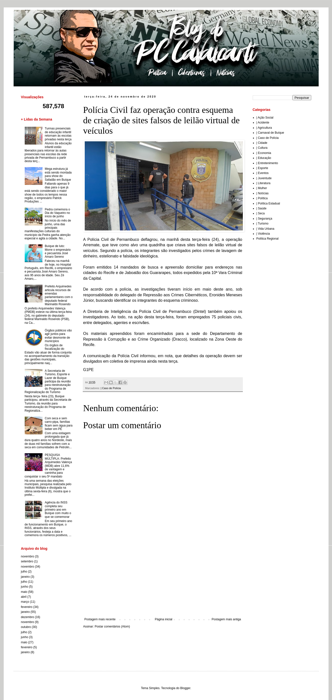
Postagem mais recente (100, 619)
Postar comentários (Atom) (112, 626)
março (25, 601)
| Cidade (261, 143)
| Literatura (263, 183)
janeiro (25, 576)
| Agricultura (264, 127)
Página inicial (163, 619)
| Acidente (263, 122)
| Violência (263, 233)
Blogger (185, 688)
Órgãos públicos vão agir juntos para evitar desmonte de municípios (58, 336)
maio (24, 592)
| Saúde (261, 208)
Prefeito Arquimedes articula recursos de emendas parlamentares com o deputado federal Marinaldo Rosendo (59, 295)
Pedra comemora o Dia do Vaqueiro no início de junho (57, 213)
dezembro (27, 617)
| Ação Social (264, 117)
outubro (26, 627)
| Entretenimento (267, 163)
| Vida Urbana (265, 228)
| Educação (263, 158)
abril (24, 597)
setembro (27, 561)
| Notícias (262, 193)
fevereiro (27, 607)
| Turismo (262, 223)
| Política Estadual (268, 203)
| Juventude (264, 178)
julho (24, 571)
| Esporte (262, 168)
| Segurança (264, 218)
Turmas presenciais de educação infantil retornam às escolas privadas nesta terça (58, 134)
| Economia (263, 153)
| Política (262, 198)
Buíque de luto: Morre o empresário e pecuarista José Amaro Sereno (58, 251)
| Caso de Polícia (111, 388)
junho (24, 586)
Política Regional (267, 238)
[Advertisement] (163, 576)
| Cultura (262, 148)
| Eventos (262, 173)
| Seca (260, 213)
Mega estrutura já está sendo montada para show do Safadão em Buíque (58, 174)
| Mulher (261, 188)
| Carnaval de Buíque (270, 132)
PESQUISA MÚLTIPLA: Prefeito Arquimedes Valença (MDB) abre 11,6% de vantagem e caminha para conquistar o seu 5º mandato (48, 465)
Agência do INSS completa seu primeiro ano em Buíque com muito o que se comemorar (58, 510)
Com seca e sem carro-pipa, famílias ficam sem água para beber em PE (58, 424)
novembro (27, 556)
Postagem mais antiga (226, 619)
